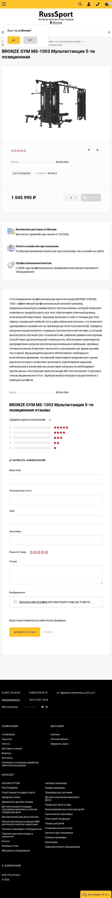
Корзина (55, 734)
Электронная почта (20, 490)
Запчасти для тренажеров (59, 833)
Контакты (7, 758)
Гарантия (7, 739)
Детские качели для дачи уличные (20, 817)
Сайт (12, 511)
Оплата (6, 744)
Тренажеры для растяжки (58, 792)
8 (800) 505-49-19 (38, 692)
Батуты (6, 841)
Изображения (17, 592)
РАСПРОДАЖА (10, 788)
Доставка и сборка (12, 748)
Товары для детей (54, 823)
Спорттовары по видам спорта (18, 792)
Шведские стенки (11, 797)
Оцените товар (17, 552)
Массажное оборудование (16, 850)
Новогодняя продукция (57, 818)
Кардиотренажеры (55, 788)
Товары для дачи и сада (58, 804)
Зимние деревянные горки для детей (64, 809)
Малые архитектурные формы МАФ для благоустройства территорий (21, 823)
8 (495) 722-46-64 (11, 692)
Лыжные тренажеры (56, 837)
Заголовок (15, 531)
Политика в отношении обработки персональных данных (20, 764)
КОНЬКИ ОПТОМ (11, 783)
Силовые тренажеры (56, 783)
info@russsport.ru (11, 700)
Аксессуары (51, 842)
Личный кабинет (59, 739)
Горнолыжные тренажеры (59, 814)
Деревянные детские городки (17, 802)
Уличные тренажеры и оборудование (22, 829)
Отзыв (13, 561)
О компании (8, 734)
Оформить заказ (59, 744)
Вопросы (6, 753)
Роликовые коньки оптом (58, 828)
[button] (95, 894)
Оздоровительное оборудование (62, 847)
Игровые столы (10, 846)
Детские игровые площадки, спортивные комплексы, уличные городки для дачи (19, 809)
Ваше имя (15, 470)
